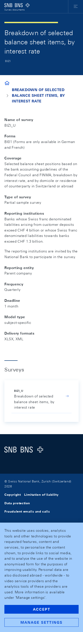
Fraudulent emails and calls (27, 511)
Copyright (12, 495)
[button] (75, 6)
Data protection (17, 503)
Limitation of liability (41, 495)
